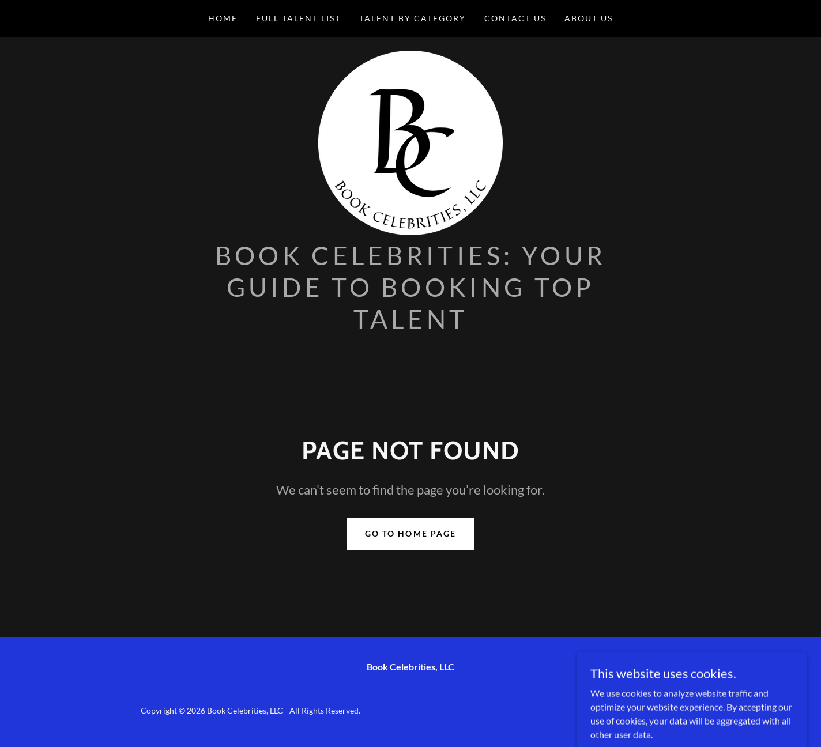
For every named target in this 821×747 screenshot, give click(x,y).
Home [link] (223, 18)
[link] (410, 141)
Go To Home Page (410, 533)
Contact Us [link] (515, 18)
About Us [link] (588, 18)
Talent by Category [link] (412, 18)
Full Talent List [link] (298, 18)
